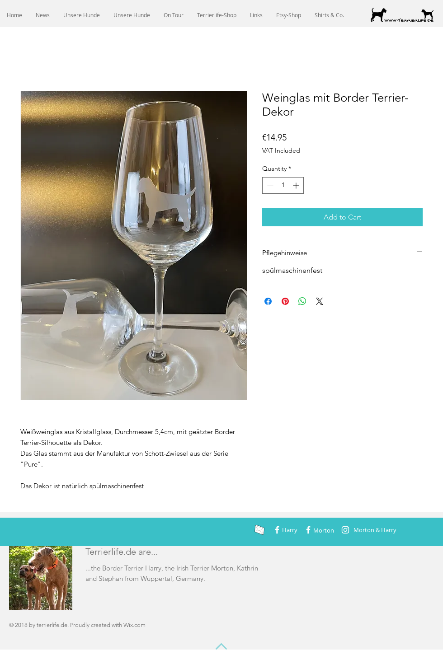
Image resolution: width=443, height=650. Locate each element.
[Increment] (296, 185)
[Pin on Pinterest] (285, 301)
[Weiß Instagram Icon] (345, 530)
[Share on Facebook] (268, 301)
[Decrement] (269, 185)
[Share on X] (319, 301)
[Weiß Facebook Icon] (277, 530)
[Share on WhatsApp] (302, 301)
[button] (82, 15)
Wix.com (134, 625)
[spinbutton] (283, 185)
